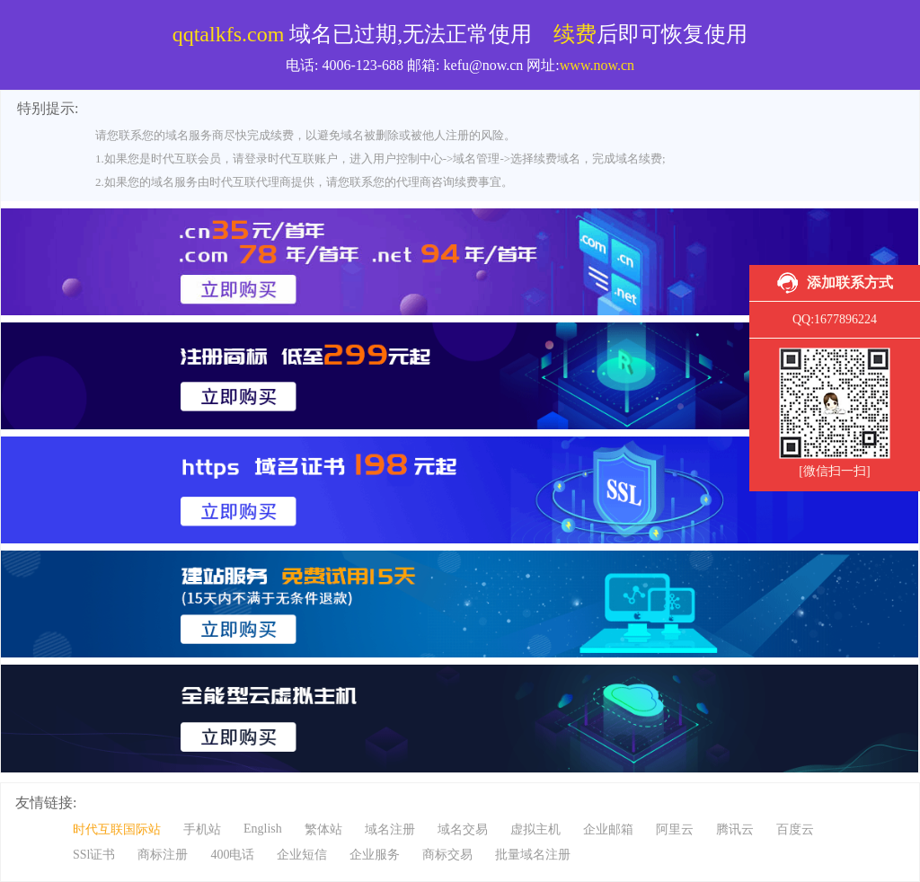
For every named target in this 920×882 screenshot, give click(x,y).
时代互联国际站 (117, 829)
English (262, 828)
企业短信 (302, 854)
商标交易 (447, 854)
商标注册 (162, 854)
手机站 (202, 829)
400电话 (232, 854)
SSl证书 (94, 854)
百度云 (795, 829)
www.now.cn (597, 65)
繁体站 (323, 829)
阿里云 (675, 829)
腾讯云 (735, 829)
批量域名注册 (533, 854)
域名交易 (463, 829)
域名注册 (390, 829)
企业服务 (374, 854)
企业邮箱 (608, 829)
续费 (575, 34)
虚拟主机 (535, 829)
